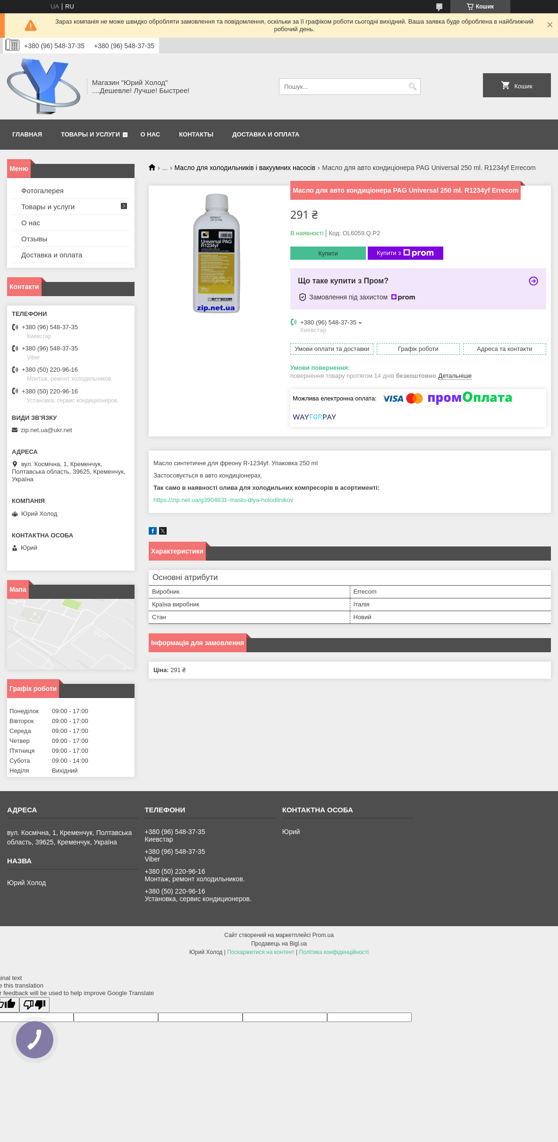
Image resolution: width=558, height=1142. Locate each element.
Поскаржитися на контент (260, 952)
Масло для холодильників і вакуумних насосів (245, 167)
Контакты (196, 134)
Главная (27, 134)
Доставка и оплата (265, 134)
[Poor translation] (34, 1005)
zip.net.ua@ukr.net (46, 430)
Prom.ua (323, 935)
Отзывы (34, 239)
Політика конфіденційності (334, 952)
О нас (151, 134)
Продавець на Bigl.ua (279, 943)
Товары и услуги (90, 134)
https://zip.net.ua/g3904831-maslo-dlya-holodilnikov (223, 499)
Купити (328, 253)
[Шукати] (412, 86)
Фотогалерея (42, 191)
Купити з (405, 253)
